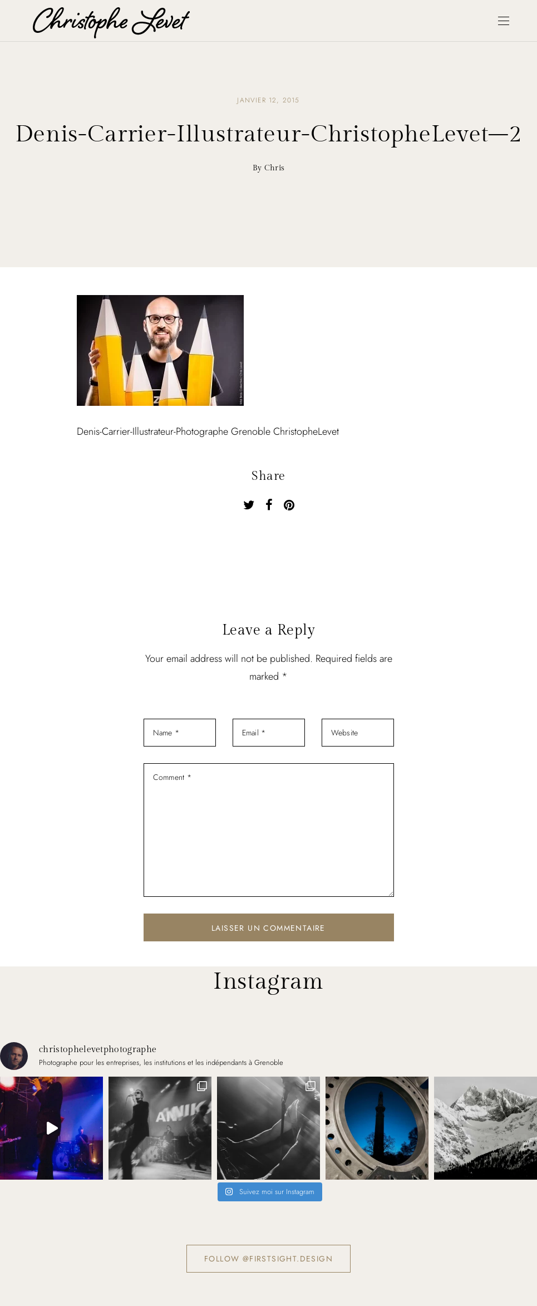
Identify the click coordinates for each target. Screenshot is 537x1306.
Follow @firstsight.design (268, 1258)
